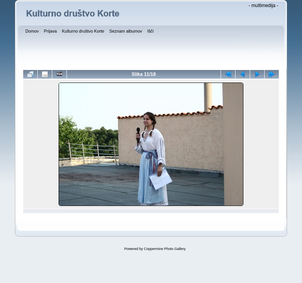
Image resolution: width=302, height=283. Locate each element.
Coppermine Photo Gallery (165, 249)
